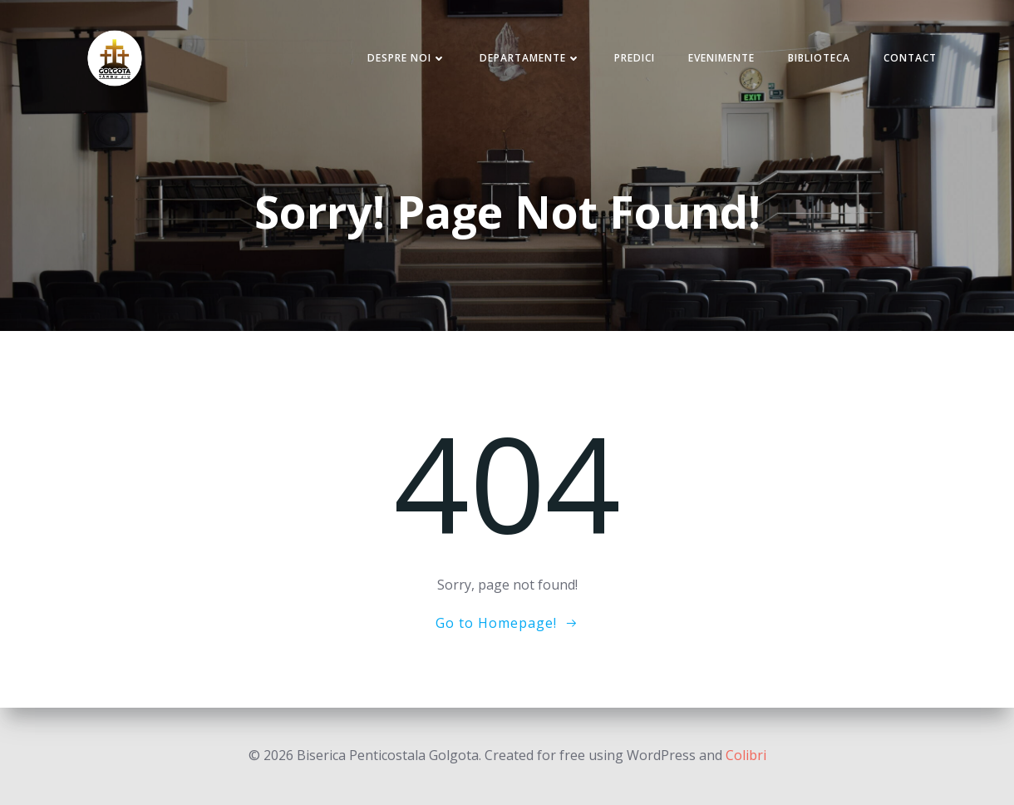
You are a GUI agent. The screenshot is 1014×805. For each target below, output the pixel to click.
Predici (634, 58)
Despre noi (406, 58)
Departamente (530, 58)
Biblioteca (819, 58)
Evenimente (721, 58)
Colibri (746, 755)
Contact (910, 58)
